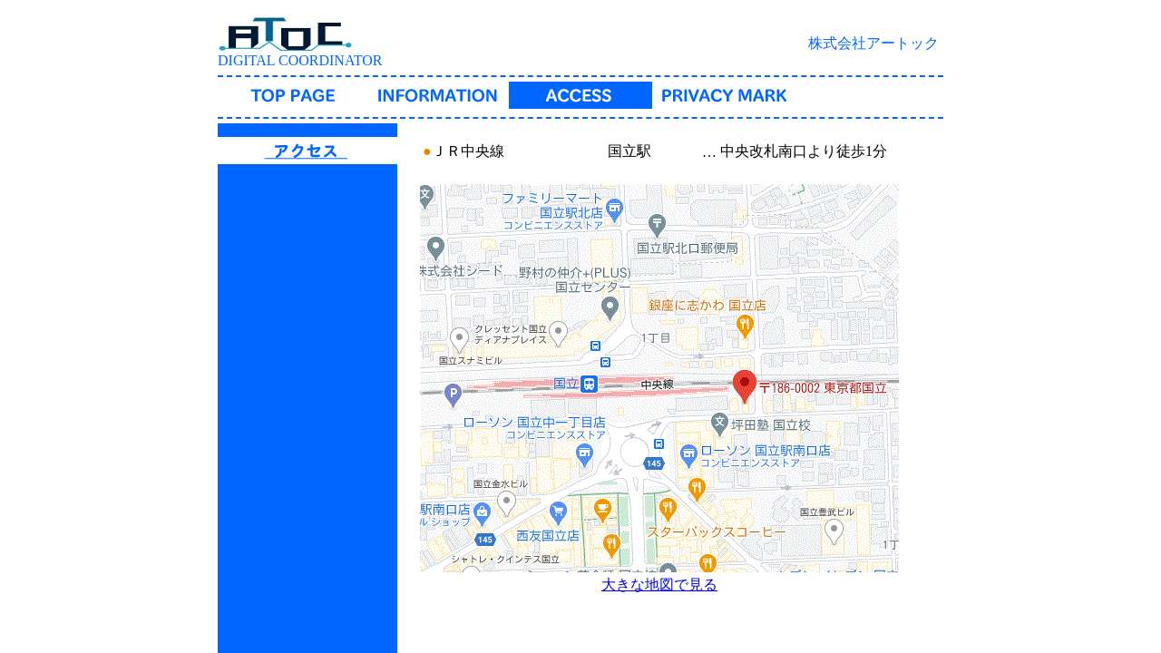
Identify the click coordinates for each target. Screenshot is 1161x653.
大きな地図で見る (659, 584)
